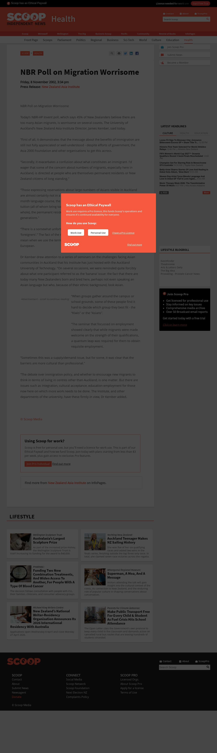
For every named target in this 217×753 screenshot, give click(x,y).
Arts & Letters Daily (171, 267)
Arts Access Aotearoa (195, 185)
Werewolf (42, 33)
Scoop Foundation (78, 730)
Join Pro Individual (38, 506)
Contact (17, 721)
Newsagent (19, 735)
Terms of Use (128, 735)
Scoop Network (76, 726)
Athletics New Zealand (188, 149)
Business (113, 40)
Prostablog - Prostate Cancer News (180, 273)
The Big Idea (168, 270)
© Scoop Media (21, 747)
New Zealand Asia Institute (61, 87)
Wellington (62, 33)
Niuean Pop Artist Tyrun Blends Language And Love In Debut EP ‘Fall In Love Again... (182, 177)
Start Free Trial (201, 3)
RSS (163, 193)
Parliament (64, 40)
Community (143, 33)
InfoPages (190, 33)
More (206, 193)
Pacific (124, 33)
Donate (16, 739)
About (16, 726)
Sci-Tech (128, 40)
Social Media (74, 721)
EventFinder (167, 261)
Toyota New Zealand (193, 165)
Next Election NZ (76, 735)
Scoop (25, 33)
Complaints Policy (77, 739)
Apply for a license (132, 730)
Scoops (47, 40)
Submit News (20, 730)
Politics (81, 40)
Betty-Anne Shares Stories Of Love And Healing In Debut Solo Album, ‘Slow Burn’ (184, 170)
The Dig (82, 33)
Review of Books (167, 33)
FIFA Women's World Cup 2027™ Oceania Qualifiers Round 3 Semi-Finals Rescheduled (181, 155)
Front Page (31, 40)
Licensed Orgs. (129, 721)
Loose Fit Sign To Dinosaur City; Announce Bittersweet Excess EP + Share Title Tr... (181, 141)
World (143, 40)
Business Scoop (103, 33)
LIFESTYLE (22, 559)
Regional (96, 40)
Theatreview (168, 264)
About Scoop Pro (131, 726)
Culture (156, 40)
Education (172, 40)
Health (188, 40)
